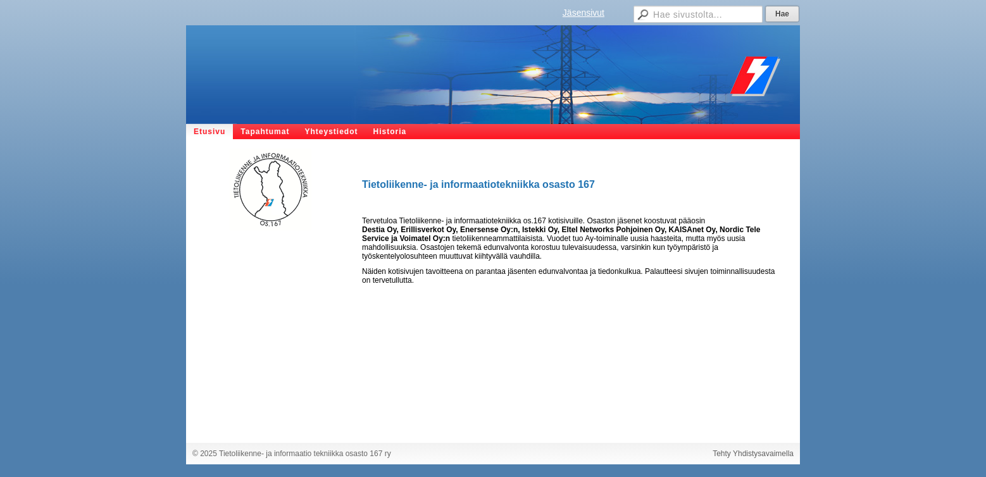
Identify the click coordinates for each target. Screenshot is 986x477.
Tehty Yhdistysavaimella (753, 453)
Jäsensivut (583, 13)
